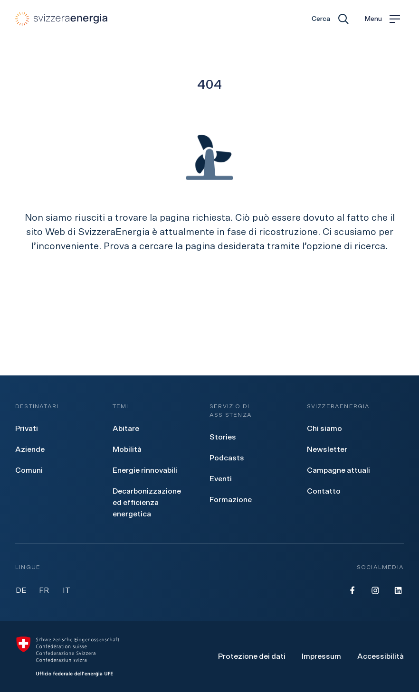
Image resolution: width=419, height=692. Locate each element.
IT (66, 590)
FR (44, 590)
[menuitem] (26, 428)
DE (21, 590)
